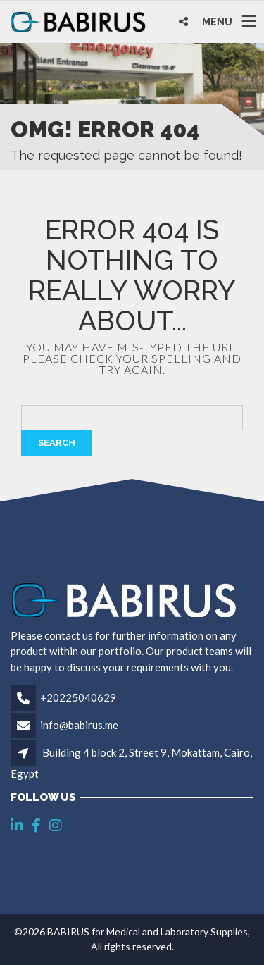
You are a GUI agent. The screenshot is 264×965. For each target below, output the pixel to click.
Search (56, 442)
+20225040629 (78, 697)
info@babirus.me (79, 724)
